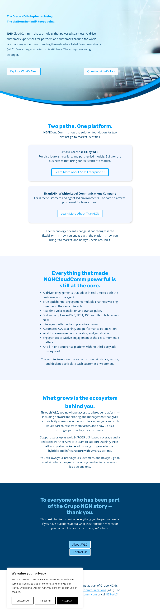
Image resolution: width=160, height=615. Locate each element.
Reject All (45, 600)
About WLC (79, 544)
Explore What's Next (23, 71)
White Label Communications (87, 590)
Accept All (67, 600)
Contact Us (80, 552)
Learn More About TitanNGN (80, 214)
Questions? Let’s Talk (101, 71)
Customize (23, 600)
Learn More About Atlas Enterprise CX (80, 172)
